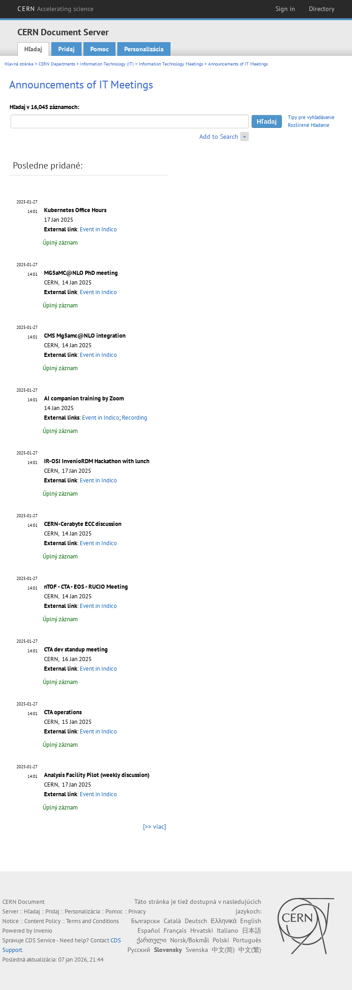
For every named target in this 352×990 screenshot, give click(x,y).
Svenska (197, 950)
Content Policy (42, 921)
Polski (221, 940)
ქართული (151, 940)
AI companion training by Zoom (84, 398)
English (250, 921)
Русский (138, 950)
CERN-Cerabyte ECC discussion (82, 524)
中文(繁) (249, 950)
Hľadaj (33, 49)
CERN (55, 9)
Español (149, 930)
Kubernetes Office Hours (75, 210)
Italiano (227, 930)
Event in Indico (98, 229)
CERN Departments (56, 64)
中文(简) (223, 950)
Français (175, 930)
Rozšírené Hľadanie (309, 125)
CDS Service (40, 940)
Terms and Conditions (92, 921)
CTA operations (63, 712)
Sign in (285, 9)
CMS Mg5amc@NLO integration (85, 335)
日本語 (251, 930)
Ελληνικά (223, 921)
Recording (134, 417)
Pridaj (66, 49)
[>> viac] (154, 826)
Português (247, 940)
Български (145, 921)
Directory (322, 9)
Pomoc (99, 49)
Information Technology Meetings (171, 64)
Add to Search (218, 136)
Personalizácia (144, 49)
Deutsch (196, 921)
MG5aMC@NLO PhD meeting (81, 273)
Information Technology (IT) (107, 64)
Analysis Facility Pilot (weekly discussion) (96, 775)
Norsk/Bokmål (189, 940)
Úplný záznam (60, 242)
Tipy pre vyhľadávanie (311, 117)
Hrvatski (201, 930)
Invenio (42, 931)
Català (172, 921)
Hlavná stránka (19, 64)
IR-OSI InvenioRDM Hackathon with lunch (96, 461)
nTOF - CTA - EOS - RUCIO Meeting (86, 587)
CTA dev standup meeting (76, 649)
